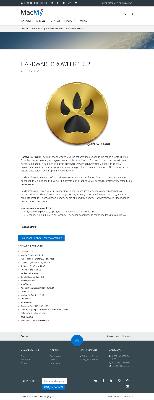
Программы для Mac (53, 28)
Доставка (25, 363)
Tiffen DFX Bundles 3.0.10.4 (33, 313)
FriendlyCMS (127, 397)
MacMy (30, 397)
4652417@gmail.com (121, 366)
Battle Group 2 (27, 302)
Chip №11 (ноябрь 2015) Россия (35, 262)
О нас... (24, 356)
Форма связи (113, 336)
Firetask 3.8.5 (27, 299)
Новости (36, 28)
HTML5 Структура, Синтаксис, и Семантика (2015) (44, 309)
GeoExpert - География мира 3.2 (35, 320)
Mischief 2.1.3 (27, 251)
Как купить (26, 360)
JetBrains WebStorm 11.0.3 (33, 266)
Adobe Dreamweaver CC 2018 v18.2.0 (37, 288)
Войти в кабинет (88, 356)
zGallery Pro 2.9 (27, 280)
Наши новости (30, 381)
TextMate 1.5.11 (28, 291)
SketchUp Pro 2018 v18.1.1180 (34, 306)
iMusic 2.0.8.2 (27, 317)
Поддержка (55, 356)
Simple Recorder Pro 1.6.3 (32, 277)
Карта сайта (56, 363)
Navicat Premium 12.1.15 (32, 255)
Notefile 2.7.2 (26, 284)
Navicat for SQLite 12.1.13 (32, 295)
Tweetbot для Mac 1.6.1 (31, 270)
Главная (24, 28)
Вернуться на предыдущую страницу (41, 238)
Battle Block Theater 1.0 (31, 273)
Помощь (53, 360)
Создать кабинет (88, 360)
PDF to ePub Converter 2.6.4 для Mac (37, 259)
